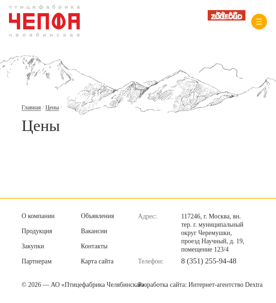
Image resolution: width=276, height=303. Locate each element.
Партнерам (37, 261)
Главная (31, 107)
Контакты (94, 246)
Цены (52, 107)
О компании (38, 216)
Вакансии (94, 231)
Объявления (97, 216)
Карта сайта (97, 261)
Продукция (37, 231)
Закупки (33, 246)
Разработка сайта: (200, 284)
